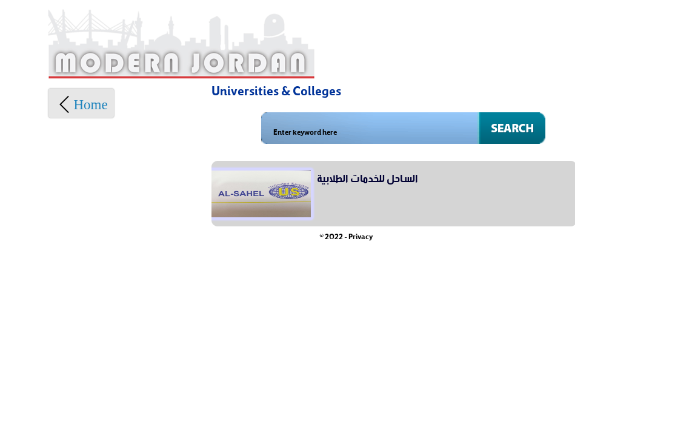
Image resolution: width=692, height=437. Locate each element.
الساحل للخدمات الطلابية (367, 176)
